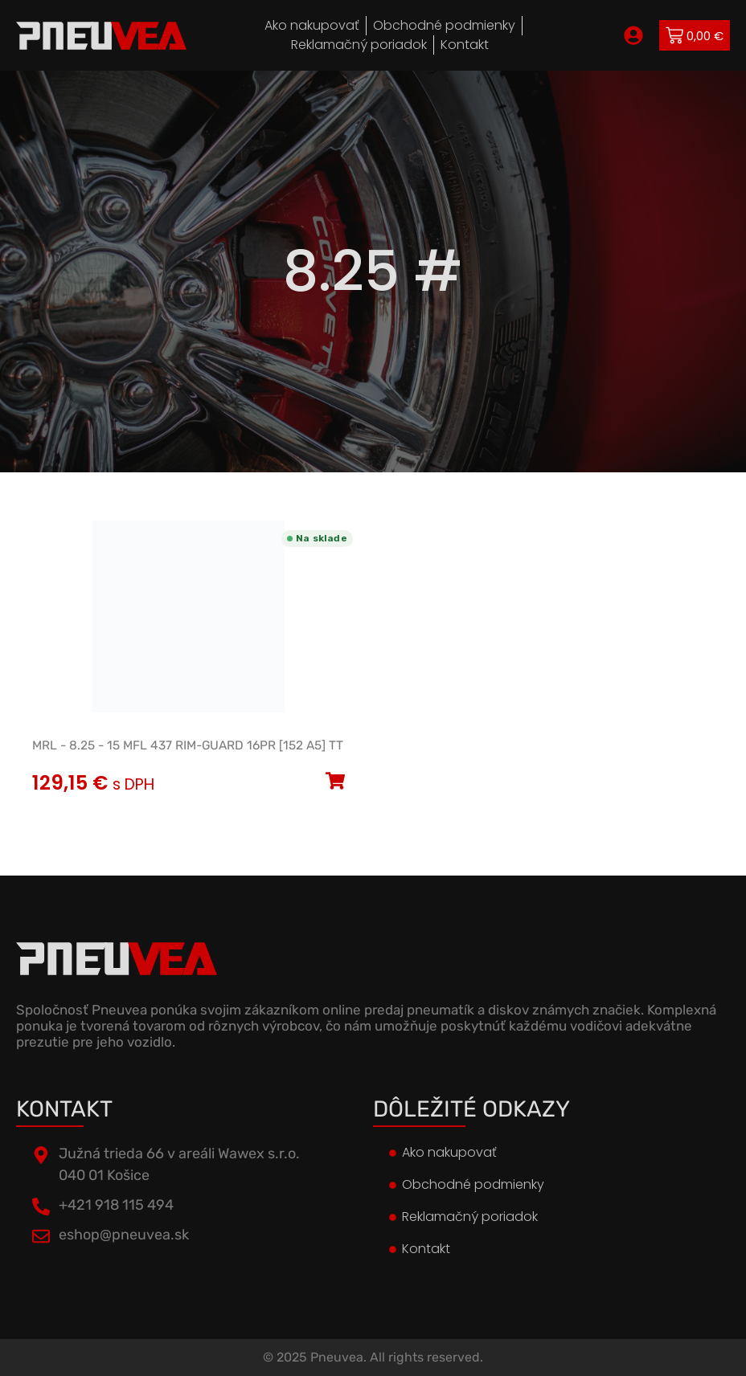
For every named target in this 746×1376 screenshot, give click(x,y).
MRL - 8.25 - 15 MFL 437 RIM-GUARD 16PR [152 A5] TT (187, 745)
